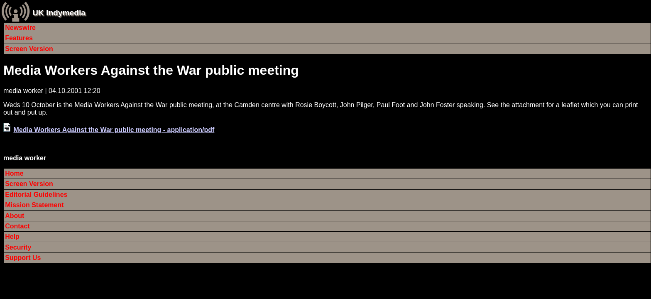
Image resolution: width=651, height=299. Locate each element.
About (14, 215)
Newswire (20, 27)
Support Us (23, 257)
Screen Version (29, 48)
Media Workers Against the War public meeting (151, 70)
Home (14, 173)
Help (12, 236)
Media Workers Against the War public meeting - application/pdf (113, 129)
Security (18, 247)
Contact (17, 226)
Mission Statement (34, 204)
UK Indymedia (59, 12)
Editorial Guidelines (36, 194)
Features (19, 38)
